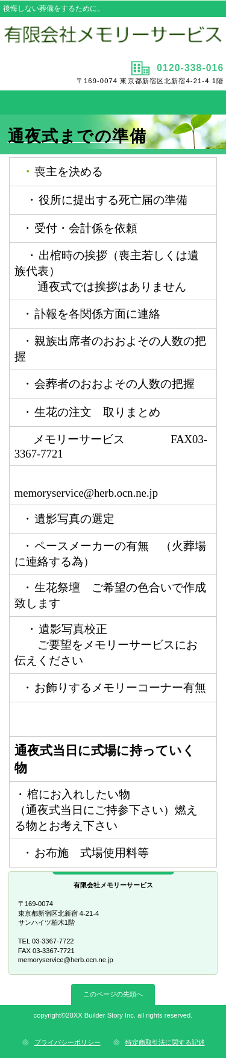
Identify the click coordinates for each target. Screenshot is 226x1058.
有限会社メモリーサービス (113, 37)
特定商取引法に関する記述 (165, 1042)
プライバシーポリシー (67, 1042)
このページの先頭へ (113, 994)
